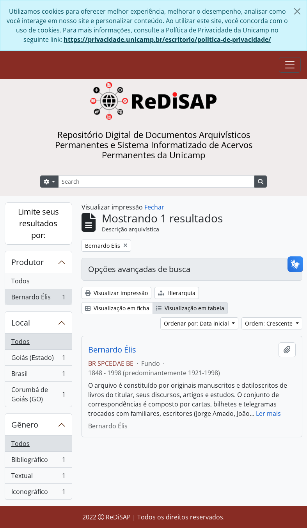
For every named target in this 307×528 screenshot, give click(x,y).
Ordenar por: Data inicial (197, 323)
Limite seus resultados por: (38, 223)
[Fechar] (297, 11)
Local (20, 322)
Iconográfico (38, 493)
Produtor (27, 262)
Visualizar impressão (116, 293)
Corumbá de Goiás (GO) (38, 394)
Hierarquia (176, 293)
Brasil (38, 375)
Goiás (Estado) (38, 359)
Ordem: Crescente (269, 323)
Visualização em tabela (190, 308)
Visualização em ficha (117, 308)
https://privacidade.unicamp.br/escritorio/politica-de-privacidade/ (167, 39)
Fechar (154, 207)
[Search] (156, 181)
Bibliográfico (38, 461)
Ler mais (268, 413)
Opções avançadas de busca (139, 269)
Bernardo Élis (38, 298)
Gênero (24, 424)
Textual (38, 477)
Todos (20, 281)
